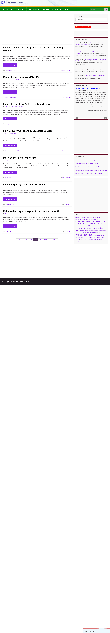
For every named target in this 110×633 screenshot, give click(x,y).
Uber (13, 204)
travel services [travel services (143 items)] (92, 239)
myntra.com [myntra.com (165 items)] (95, 232)
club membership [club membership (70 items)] (86, 219)
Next (105, 118)
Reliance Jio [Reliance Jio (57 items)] (77, 237)
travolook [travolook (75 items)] (98, 239)
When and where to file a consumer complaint (87, 163)
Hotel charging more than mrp (19, 157)
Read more (78, 108)
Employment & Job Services (18, 106)
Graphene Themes (13, 283)
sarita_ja (6, 160)
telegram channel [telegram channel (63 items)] (101, 237)
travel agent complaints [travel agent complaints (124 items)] (81, 239)
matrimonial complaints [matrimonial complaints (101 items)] (100, 230)
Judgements (45, 9)
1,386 (53, 239)
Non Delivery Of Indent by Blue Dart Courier (27, 130)
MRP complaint (9, 177)
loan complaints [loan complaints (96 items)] (85, 230)
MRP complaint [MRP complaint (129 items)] (88, 232)
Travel (12, 187)
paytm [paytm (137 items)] (102, 235)
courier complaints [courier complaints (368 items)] (95, 221)
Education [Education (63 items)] (103, 223)
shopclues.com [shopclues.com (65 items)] (85, 237)
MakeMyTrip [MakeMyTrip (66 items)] (91, 230)
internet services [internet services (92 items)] (86, 228)
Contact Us (67, 9)
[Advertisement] (16, 29)
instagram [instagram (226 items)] (78, 228)
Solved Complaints (33, 9)
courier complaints (15, 150)
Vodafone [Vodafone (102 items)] (77, 241)
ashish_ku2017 (8, 106)
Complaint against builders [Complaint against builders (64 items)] (95, 219)
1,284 (31, 239)
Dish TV (7, 97)
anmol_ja (6, 79)
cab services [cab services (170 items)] (78, 219)
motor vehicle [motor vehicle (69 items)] (78, 232)
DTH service (13, 97)
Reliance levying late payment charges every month (31, 211)
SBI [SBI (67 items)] (81, 237)
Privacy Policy (16, 281)
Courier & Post (13, 133)
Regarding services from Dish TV (21, 77)
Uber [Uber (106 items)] (101, 239)
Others (10, 160)
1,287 (45, 239)
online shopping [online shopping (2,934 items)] (83, 234)
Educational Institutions (16, 52)
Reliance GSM (8, 231)
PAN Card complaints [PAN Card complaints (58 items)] (96, 235)
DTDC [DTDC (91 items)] (91, 223)
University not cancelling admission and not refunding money (33, 49)
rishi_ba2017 (7, 187)
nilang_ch (7, 213)
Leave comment (66, 70)
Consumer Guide (7, 9)
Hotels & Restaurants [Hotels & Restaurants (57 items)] (100, 226)
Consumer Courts (20, 9)
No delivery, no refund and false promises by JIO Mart (88, 166)
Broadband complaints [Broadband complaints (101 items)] (90, 217)
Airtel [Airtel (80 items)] (76, 217)
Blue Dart (7, 150)
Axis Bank (7, 133)
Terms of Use (9, 281)
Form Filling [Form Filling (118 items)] (93, 226)
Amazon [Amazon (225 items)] (82, 217)
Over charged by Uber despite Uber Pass (25, 184)
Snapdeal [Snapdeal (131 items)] (91, 237)
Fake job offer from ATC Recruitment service (27, 103)
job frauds (14, 124)
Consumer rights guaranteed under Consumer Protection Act (91, 170)
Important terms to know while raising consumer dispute (89, 160)
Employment (8, 124)
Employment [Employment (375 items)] (79, 226)
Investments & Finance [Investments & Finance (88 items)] (95, 228)
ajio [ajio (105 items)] (79, 217)
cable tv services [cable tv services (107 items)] (100, 217)
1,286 (40, 239)
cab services (8, 204)
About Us (4, 281)
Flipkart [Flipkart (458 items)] (87, 226)
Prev (76, 118)
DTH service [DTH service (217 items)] (97, 223)
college (7, 70)
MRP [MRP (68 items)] (83, 232)
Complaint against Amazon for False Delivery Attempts (89, 173)
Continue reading (10, 65)
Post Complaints (56, 9)
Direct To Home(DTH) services (16, 79)
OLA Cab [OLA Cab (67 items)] (100, 232)
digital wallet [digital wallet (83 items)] (87, 223)
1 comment (68, 97)
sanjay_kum (7, 52)
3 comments (67, 204)
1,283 (26, 239)
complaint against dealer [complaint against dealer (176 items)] (82, 221)
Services (21, 281)
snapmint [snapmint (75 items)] (96, 237)
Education (12, 70)
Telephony (12, 213)
